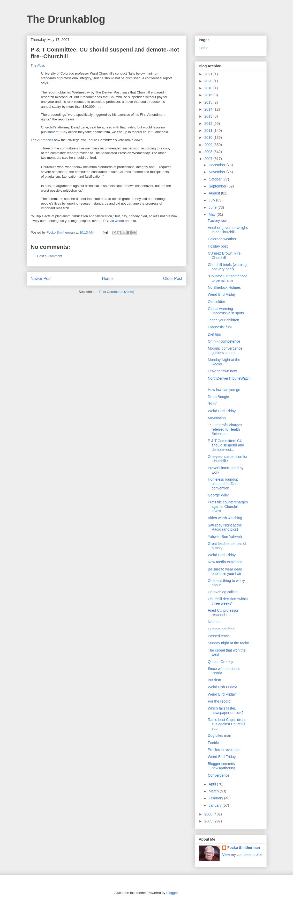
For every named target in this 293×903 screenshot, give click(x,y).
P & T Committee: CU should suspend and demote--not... (226, 445)
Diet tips (214, 334)
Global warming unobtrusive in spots (226, 311)
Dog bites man (219, 735)
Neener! (214, 622)
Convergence (218, 775)
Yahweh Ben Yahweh (225, 536)
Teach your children (223, 320)
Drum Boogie (218, 397)
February (216, 798)
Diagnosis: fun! (220, 327)
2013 (208, 116)
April (213, 784)
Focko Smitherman (243, 848)
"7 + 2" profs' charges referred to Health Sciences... (225, 429)
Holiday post (218, 246)
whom (119, 221)
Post (40, 65)
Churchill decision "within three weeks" (227, 601)
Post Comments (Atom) (116, 292)
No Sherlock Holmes (224, 287)
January (216, 805)
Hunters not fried (221, 629)
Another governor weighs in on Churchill (228, 230)
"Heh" (212, 404)
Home (107, 278)
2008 (208, 152)
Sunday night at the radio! (228, 643)
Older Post (172, 278)
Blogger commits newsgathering (221, 766)
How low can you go (224, 390)
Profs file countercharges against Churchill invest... (228, 506)
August (215, 193)
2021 (208, 74)
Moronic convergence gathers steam (225, 350)
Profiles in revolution (224, 750)
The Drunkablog (66, 19)
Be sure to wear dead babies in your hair (225, 571)
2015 (208, 102)
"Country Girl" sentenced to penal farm (227, 278)
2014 (208, 109)
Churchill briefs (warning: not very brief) (227, 267)
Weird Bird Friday (222, 294)
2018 (208, 88)
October (216, 179)
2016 (208, 95)
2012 (208, 123)
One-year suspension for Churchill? (227, 458)
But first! (214, 680)
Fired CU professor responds (223, 612)
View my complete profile (242, 855)
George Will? (218, 495)
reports (48, 140)
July (212, 200)
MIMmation (217, 418)
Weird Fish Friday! (222, 687)
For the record (219, 701)
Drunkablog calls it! (223, 592)
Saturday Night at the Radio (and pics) (225, 527)
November (217, 172)
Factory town (218, 221)
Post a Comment (49, 256)
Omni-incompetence (224, 341)
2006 (208, 814)
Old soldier (216, 302)
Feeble (213, 743)
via (112, 221)
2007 (208, 159)
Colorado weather (222, 239)
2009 (208, 145)
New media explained (225, 562)
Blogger (172, 893)
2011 (208, 130)
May (212, 214)
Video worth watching (225, 518)
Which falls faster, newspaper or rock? (225, 710)
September (218, 186)
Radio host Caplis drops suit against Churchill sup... (227, 724)
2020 (208, 81)
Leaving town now (222, 371)
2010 (208, 137)
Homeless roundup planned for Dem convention (223, 483)
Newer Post (41, 278)
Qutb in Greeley (220, 662)
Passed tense (219, 636)
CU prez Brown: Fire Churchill (224, 255)
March (214, 791)
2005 (208, 821)
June (213, 207)
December (217, 165)
